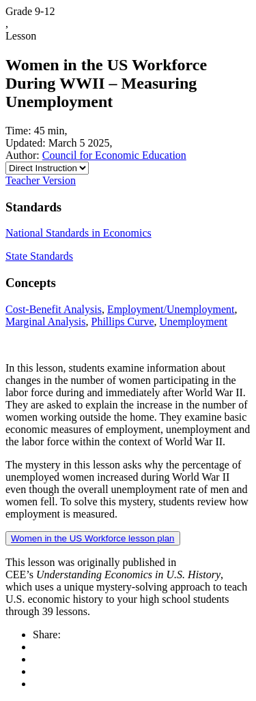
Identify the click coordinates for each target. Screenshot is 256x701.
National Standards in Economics (78, 233)
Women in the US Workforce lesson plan (93, 538)
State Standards (39, 256)
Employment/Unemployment (171, 309)
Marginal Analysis (45, 321)
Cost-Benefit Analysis (53, 309)
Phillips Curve (122, 321)
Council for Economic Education (114, 155)
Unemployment (194, 321)
